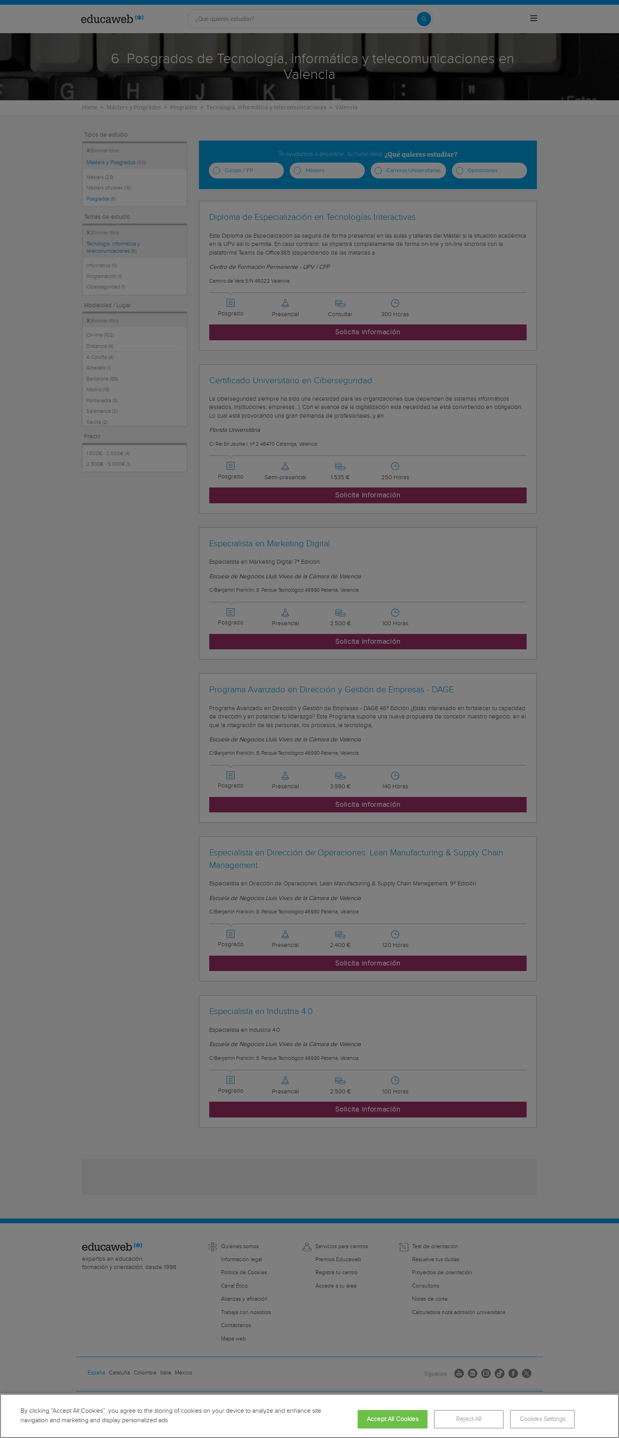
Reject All (469, 1419)
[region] (309, 1416)
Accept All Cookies (392, 1419)
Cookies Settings (543, 1419)
